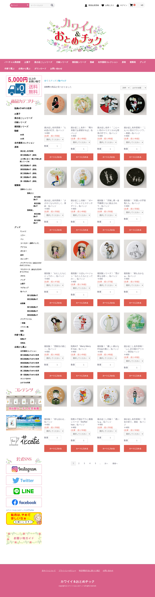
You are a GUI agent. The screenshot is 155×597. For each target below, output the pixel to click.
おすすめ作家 (25, 383)
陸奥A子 (23, 339)
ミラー (22, 235)
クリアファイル (26, 319)
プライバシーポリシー (67, 571)
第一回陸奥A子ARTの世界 (29, 375)
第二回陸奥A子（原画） (29, 177)
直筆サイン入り (26, 189)
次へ (106, 463)
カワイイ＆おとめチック (78, 581)
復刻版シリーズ (79, 62)
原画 (124, 62)
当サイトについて (49, 571)
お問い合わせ (56, 68)
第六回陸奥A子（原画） (29, 155)
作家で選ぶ (9, 68)
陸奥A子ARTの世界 (22, 108)
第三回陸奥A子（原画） (29, 173)
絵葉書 (22, 303)
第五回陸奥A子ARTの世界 (29, 359)
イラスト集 (24, 327)
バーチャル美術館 (12, 62)
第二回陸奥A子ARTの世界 (29, 371)
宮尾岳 (22, 343)
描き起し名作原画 (26, 151)
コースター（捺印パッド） (30, 243)
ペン (22, 239)
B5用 (22, 135)
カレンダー (24, 259)
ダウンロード (40, 68)
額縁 (92, 62)
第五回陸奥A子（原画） (29, 165)
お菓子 (27, 62)
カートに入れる (55, 157)
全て (46, 81)
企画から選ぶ (24, 68)
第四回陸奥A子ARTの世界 (29, 363)
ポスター (23, 251)
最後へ (115, 463)
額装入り (30, 193)
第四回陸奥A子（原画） (29, 169)
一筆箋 (22, 323)
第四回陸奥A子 (32, 315)
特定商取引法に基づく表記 (89, 571)
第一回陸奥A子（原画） (29, 181)
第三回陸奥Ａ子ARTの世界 (30, 367)
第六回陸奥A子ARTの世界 (29, 355)
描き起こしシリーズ (43, 62)
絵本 (22, 255)
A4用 (22, 139)
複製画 (133, 62)
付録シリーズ (62, 62)
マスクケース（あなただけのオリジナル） (30, 270)
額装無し (30, 210)
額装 (22, 331)
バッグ (22, 280)
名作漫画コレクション (108, 62)
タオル (22, 276)
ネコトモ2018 (25, 379)
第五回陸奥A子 (32, 299)
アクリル (23, 247)
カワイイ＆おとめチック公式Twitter (20, 510)
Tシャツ (23, 231)
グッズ (143, 62)
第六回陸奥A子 (32, 295)
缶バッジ (23, 291)
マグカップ (24, 288)
